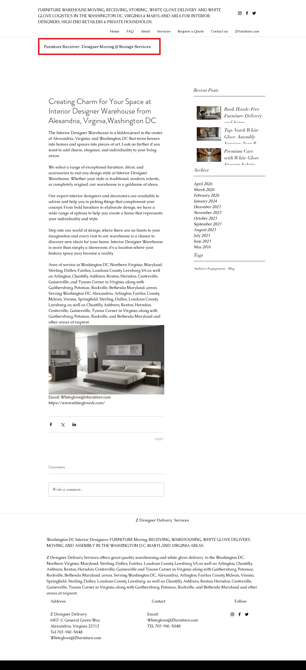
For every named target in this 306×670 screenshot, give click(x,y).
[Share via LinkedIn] (74, 424)
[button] (164, 31)
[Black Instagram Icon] (239, 13)
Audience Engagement (209, 269)
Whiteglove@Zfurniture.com (75, 637)
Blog (231, 269)
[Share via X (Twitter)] (62, 424)
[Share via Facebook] (51, 424)
